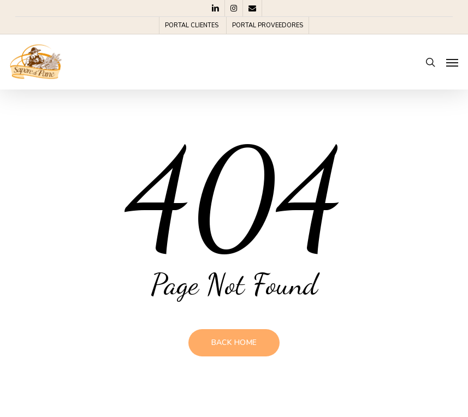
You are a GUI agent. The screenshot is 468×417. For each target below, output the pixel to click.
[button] (452, 62)
